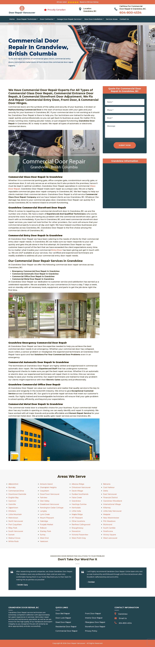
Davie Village (77, 491)
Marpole (107, 514)
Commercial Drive (16, 491)
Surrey (42, 535)
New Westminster (111, 518)
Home (12, 19)
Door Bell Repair (63, 614)
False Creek (77, 498)
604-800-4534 (131, 12)
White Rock (13, 541)
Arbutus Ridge (78, 484)
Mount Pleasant (47, 518)
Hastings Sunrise (79, 504)
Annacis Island (46, 484)
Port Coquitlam (15, 524)
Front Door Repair (93, 614)
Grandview (76, 501)
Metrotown (13, 518)
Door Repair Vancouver (76, 643)
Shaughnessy (77, 528)
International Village (112, 504)
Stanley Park (45, 531)
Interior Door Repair (94, 618)
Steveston (76, 531)
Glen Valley (44, 501)
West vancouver (110, 538)
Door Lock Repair (63, 618)
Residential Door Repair (66, 627)
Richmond (107, 524)
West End (44, 538)
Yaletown (44, 541)
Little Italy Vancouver (112, 511)
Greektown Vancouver (49, 504)
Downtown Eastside (17, 494)
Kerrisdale (76, 508)
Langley (43, 511)
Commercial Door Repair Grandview (42, 24)
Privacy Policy (91, 631)
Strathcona (108, 531)
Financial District (110, 498)
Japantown (13, 508)
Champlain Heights (48, 487)
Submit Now (125, 145)
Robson (43, 528)
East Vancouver (110, 494)
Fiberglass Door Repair (95, 622)
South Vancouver (15, 531)
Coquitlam (44, 491)
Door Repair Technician (26, 19)
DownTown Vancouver (50, 494)
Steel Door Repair (63, 622)
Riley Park (12, 528)
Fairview (43, 498)
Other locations (78, 521)
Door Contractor (46, 19)
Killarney (107, 508)
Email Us (123, 618)
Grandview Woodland (112, 501)
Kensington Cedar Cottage (52, 508)
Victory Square (109, 535)
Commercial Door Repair (67, 631)
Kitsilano (12, 511)
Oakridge (44, 521)
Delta (105, 491)
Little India (76, 511)
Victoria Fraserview (80, 535)
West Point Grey (79, 538)
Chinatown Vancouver (81, 487)
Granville (12, 504)
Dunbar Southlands (80, 494)
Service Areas (111, 19)
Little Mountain (15, 514)
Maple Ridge (77, 514)
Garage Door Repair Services (69, 19)
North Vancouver (15, 521)
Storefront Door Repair (95, 627)
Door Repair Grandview (21, 24)
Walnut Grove (14, 538)
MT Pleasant (77, 518)
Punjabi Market (46, 524)
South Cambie (109, 528)
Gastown (12, 501)
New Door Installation (93, 19)
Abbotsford (13, 484)
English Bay (13, 498)
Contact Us (124, 19)
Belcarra (106, 484)
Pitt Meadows (109, 521)
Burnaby (12, 487)
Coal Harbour (109, 487)
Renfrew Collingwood (81, 524)
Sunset (11, 535)
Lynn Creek (45, 514)
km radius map (124, 186)
